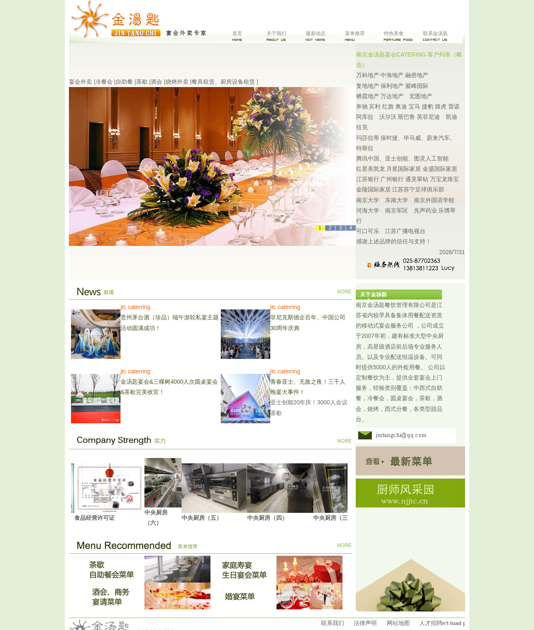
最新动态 (316, 33)
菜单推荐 (355, 33)
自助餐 (124, 81)
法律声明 (365, 623)
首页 (237, 33)
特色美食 (394, 33)
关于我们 (276, 33)
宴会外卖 (80, 81)
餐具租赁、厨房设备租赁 (223, 81)
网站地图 (398, 623)
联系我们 (332, 623)
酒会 (156, 81)
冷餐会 (104, 81)
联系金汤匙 (435, 33)
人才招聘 (430, 623)
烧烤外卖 (177, 81)
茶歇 (142, 81)
